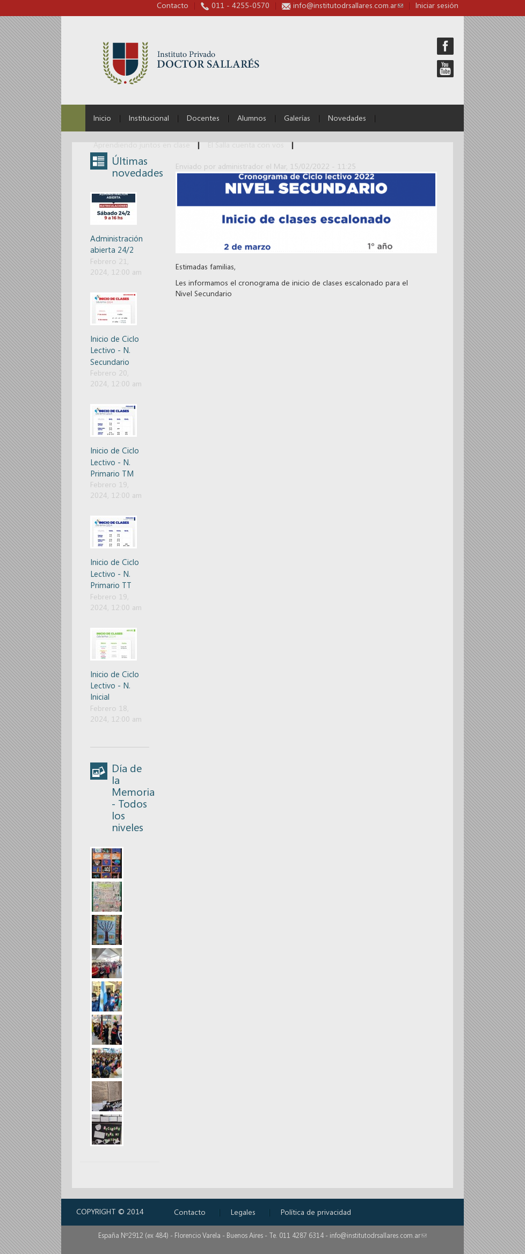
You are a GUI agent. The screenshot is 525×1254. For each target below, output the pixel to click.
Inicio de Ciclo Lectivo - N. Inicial (114, 685)
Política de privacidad (316, 1212)
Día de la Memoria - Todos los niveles (133, 797)
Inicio (102, 118)
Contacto (172, 5)
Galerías (297, 118)
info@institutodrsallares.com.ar (348, 5)
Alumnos (251, 118)
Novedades (347, 118)
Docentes (203, 118)
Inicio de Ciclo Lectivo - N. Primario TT (114, 573)
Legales (243, 1212)
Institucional (149, 118)
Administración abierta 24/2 (116, 244)
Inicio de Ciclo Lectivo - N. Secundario (114, 350)
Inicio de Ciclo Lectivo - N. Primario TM (114, 462)
